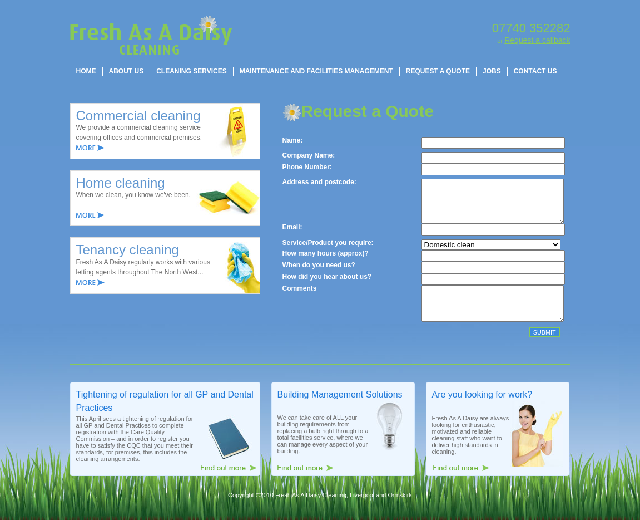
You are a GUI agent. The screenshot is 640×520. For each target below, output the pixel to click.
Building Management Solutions (340, 409)
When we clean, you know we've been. (133, 195)
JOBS (492, 71)
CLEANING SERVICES (191, 71)
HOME (86, 71)
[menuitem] (86, 71)
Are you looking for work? (482, 409)
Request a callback (537, 40)
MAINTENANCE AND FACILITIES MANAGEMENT (316, 71)
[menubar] (316, 71)
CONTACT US (535, 71)
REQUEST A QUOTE (438, 71)
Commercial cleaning (138, 115)
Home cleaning (120, 182)
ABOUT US (126, 71)
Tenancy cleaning (127, 249)
